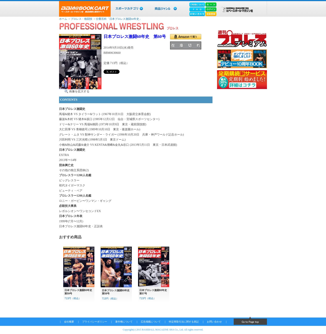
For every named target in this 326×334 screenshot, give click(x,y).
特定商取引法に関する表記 (184, 321)
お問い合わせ (214, 321)
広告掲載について (151, 321)
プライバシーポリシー (94, 321)
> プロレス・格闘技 (80, 18)
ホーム (63, 18)
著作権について (124, 321)
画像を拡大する (79, 91)
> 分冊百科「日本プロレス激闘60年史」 (117, 18)
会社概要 (69, 321)
